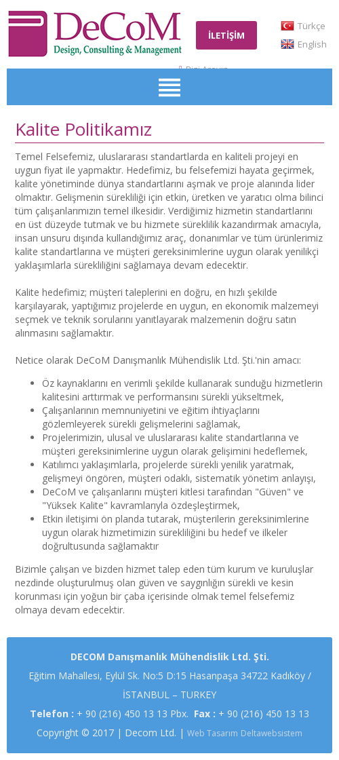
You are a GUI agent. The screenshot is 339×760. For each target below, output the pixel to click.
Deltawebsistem (271, 733)
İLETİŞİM (226, 35)
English (312, 44)
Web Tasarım (212, 733)
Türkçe (311, 26)
